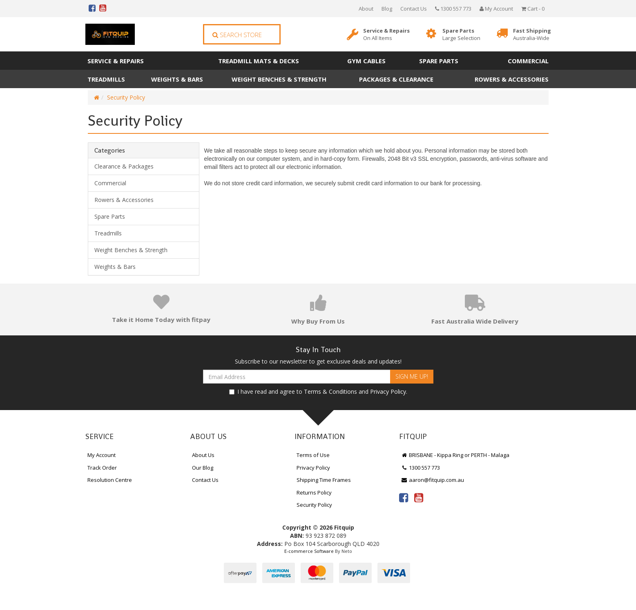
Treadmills (106, 79)
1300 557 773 (453, 8)
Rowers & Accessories (512, 79)
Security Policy (126, 97)
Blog (387, 8)
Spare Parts (461, 34)
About (366, 8)
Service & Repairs (386, 34)
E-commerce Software (309, 551)
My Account (101, 455)
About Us (203, 455)
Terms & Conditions (330, 391)
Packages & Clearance (396, 79)
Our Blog (202, 467)
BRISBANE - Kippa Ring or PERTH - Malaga (455, 455)
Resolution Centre (109, 480)
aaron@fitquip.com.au (432, 480)
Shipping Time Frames (324, 480)
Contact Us (413, 8)
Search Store (237, 35)
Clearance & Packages (124, 166)
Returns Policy (314, 492)
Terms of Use (313, 455)
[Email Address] (297, 377)
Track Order (102, 467)
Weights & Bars (177, 79)
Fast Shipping (532, 34)
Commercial (528, 61)
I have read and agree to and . (318, 391)
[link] (403, 497)
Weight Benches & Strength (279, 79)
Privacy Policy (388, 391)
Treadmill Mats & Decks (258, 61)
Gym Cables (366, 61)
